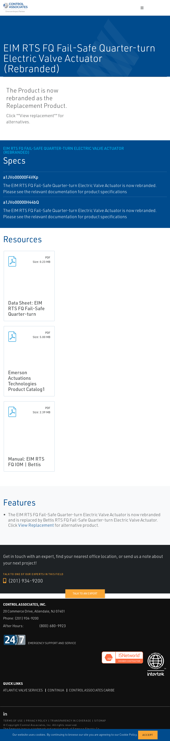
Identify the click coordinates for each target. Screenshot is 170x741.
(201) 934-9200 (23, 581)
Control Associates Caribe (92, 690)
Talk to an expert (85, 593)
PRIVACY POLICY (36, 720)
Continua (56, 690)
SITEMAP (100, 720)
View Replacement (36, 525)
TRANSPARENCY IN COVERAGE (70, 720)
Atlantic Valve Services (23, 690)
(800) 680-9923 (52, 625)
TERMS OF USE (13, 720)
